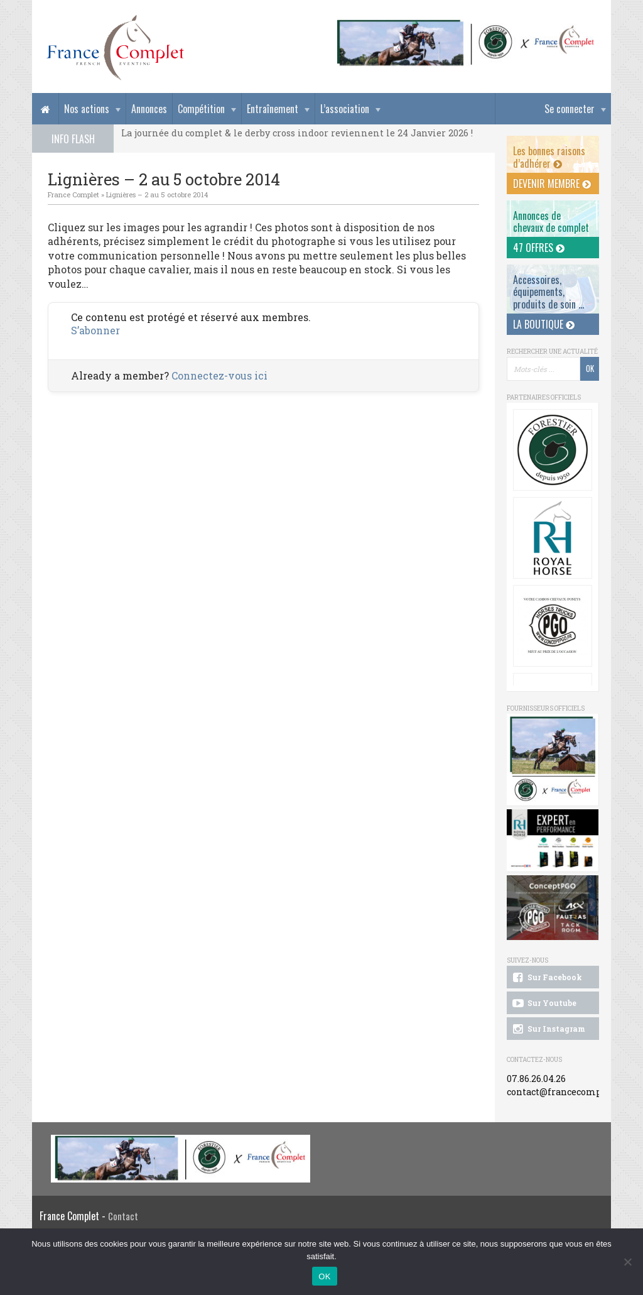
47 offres (539, 247)
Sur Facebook (546, 977)
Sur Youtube (543, 1003)
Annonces (149, 108)
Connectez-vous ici (219, 375)
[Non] (627, 1261)
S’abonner (95, 330)
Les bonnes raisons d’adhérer (549, 156)
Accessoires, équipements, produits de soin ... (548, 291)
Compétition (201, 108)
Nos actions (86, 108)
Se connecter (569, 108)
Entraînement (272, 108)
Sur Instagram (548, 1029)
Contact (123, 1216)
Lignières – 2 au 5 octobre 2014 (157, 194)
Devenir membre (552, 183)
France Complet (73, 194)
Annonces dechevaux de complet (551, 221)
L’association (344, 108)
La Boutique (544, 324)
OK (324, 1276)
